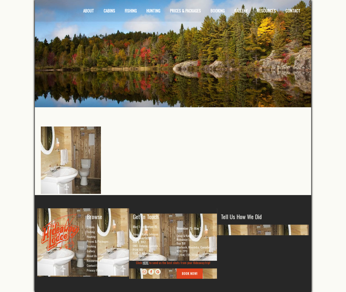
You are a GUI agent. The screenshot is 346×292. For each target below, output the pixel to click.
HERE (145, 262)
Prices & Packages (98, 241)
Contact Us (93, 265)
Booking (91, 246)
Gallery (91, 251)
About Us (92, 256)
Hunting (91, 237)
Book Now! (190, 273)
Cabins (91, 227)
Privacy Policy (95, 270)
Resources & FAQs (97, 261)
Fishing (91, 232)
